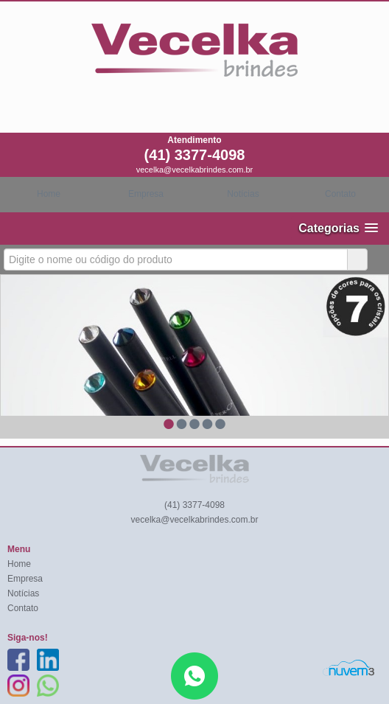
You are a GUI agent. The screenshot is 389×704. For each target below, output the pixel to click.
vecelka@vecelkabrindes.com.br (194, 169)
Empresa (146, 194)
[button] (338, 228)
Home (48, 194)
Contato (340, 194)
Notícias (243, 194)
